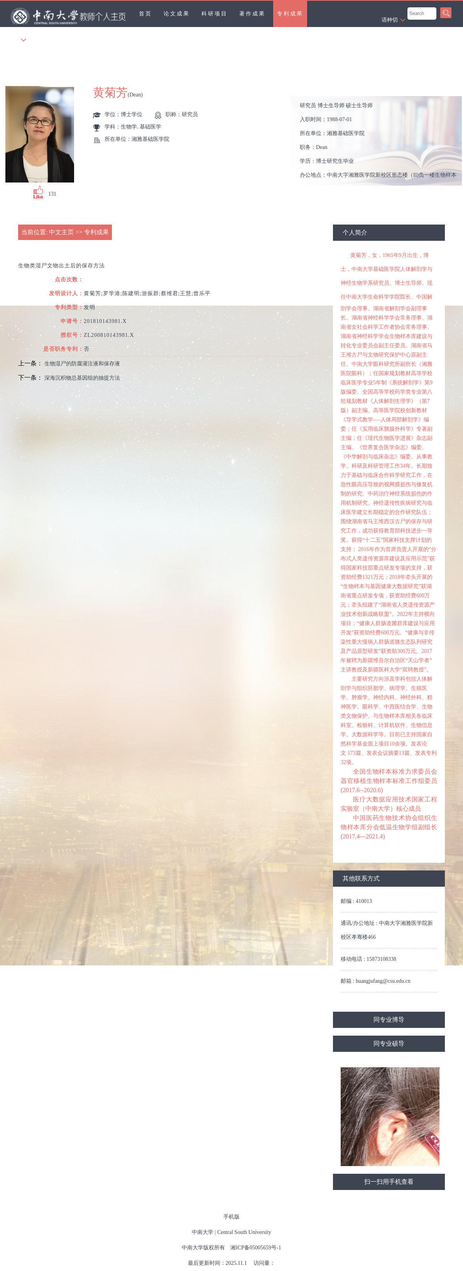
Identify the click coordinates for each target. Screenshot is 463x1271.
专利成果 (290, 14)
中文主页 (61, 232)
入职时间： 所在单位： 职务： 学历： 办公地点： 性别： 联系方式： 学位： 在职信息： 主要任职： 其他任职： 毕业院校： (379, 141)
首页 (145, 14)
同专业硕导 (388, 1043)
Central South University (244, 1232)
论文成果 (177, 14)
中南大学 (202, 1232)
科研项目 (214, 14)
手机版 (231, 1217)
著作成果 (252, 14)
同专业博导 (388, 1019)
